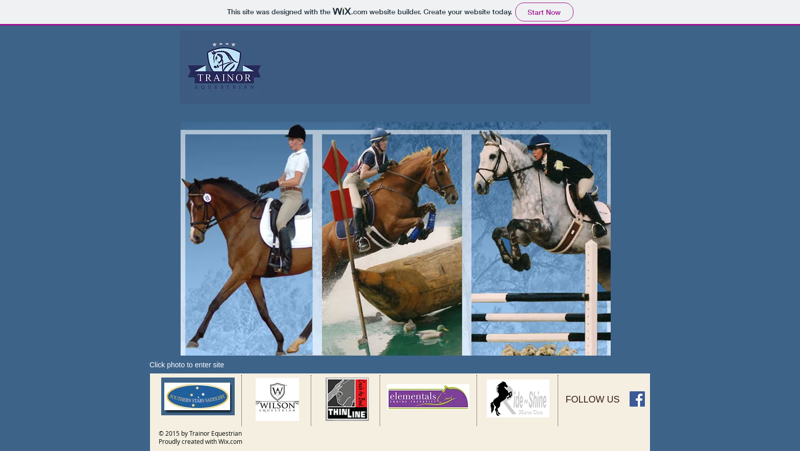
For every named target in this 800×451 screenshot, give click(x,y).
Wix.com (230, 441)
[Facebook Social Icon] (637, 399)
